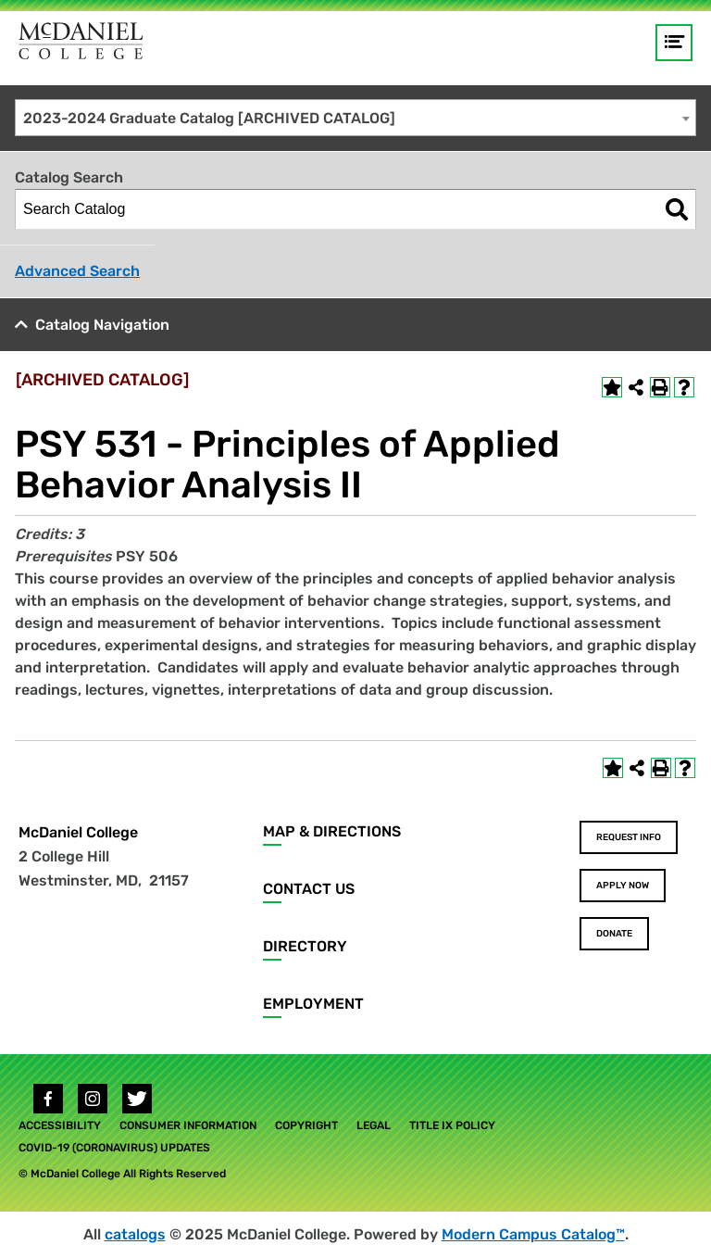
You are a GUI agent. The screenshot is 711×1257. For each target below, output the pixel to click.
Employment (313, 1003)
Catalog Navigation (102, 324)
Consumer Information (187, 1125)
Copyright (306, 1125)
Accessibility (60, 1125)
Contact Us (309, 889)
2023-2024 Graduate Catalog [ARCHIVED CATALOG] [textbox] (209, 118)
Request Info (628, 837)
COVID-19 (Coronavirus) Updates (114, 1147)
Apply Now (622, 885)
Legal (373, 1125)
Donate (614, 933)
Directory (305, 946)
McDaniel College (78, 832)
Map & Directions (332, 831)
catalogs (135, 1234)
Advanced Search (77, 271)
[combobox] (355, 117)
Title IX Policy (452, 1125)
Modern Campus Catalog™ (533, 1234)
